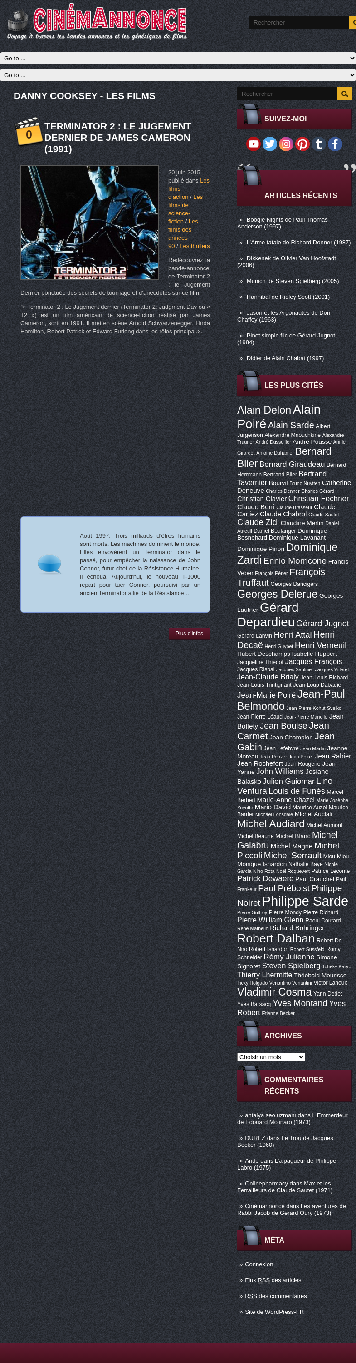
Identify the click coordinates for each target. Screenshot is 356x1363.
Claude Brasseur (294, 507)
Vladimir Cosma (274, 992)
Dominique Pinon (260, 548)
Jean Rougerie (303, 764)
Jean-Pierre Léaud (260, 717)
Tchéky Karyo (336, 966)
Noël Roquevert (293, 871)
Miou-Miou (336, 856)
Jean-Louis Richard (324, 677)
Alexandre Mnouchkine (292, 435)
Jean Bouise (283, 725)
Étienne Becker (278, 1013)
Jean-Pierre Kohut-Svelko (314, 708)
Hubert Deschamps (263, 653)
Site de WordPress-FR (274, 1311)
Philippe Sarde (305, 900)
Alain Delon (264, 410)
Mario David (273, 807)
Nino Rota (263, 871)
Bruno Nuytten (304, 483)
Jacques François (313, 661)
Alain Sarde (291, 425)
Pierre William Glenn (270, 920)
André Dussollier (273, 442)
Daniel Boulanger (275, 531)
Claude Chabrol (283, 514)
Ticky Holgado (252, 983)
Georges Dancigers (294, 584)
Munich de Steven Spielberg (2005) (293, 281)
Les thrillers (195, 246)
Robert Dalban (276, 938)
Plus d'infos (189, 633)
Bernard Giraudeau (292, 464)
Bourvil (278, 483)
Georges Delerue (277, 594)
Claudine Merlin (302, 523)
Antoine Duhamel (274, 453)
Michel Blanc (292, 836)
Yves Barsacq (254, 1004)
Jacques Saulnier (294, 669)
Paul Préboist (283, 888)
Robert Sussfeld (307, 949)
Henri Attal (293, 634)
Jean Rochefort (260, 763)
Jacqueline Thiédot (260, 662)
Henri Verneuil (320, 645)
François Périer (271, 573)
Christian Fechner (318, 498)
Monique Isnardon (262, 864)
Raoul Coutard (323, 920)
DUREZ (255, 1138)
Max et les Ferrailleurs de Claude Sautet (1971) (284, 1187)
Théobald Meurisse (320, 975)
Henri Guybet (279, 646)
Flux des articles (273, 1280)
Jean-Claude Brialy (268, 677)
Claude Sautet (323, 514)
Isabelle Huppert (314, 653)
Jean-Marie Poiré (266, 695)
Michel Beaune (255, 836)
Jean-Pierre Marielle (305, 716)
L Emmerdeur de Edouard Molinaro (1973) (292, 1118)
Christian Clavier (262, 498)
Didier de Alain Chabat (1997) (285, 358)
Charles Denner (283, 491)
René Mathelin (252, 928)
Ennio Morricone (295, 560)
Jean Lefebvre (281, 748)
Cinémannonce (264, 1206)
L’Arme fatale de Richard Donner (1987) (299, 242)
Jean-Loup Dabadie (317, 685)
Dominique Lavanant (297, 537)
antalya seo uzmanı (270, 1115)
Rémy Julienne (288, 956)
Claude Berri (256, 507)
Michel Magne (292, 846)
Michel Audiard (271, 823)
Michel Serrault (293, 855)
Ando (251, 1160)
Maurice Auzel (310, 807)
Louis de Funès (296, 791)
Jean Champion (291, 737)
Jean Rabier (333, 756)
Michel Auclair (314, 814)
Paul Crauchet (315, 879)
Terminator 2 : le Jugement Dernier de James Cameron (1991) (117, 137)
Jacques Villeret (332, 669)
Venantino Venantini (290, 983)
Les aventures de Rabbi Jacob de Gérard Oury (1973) (291, 1209)
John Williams (280, 771)
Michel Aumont (324, 825)
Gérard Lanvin (254, 636)
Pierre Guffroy (252, 912)
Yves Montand (300, 1003)
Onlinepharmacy (266, 1183)
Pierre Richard (321, 912)
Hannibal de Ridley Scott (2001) (288, 296)
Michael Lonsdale (274, 814)
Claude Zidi (258, 522)
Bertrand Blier (280, 474)
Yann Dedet (327, 994)
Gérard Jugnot (323, 623)
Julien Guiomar (289, 781)
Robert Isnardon (268, 949)
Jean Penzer (273, 756)
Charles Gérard (317, 491)
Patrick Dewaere (265, 878)
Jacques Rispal (255, 669)
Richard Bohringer (297, 928)
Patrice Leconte (331, 871)
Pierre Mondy (285, 912)
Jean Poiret (300, 756)
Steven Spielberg (291, 966)
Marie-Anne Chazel (286, 799)
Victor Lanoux (330, 983)
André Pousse (312, 441)
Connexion (259, 1264)
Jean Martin (313, 748)
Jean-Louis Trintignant (264, 685)
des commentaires (276, 1296)
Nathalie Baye (305, 864)
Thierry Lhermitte (265, 975)
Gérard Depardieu (268, 614)
